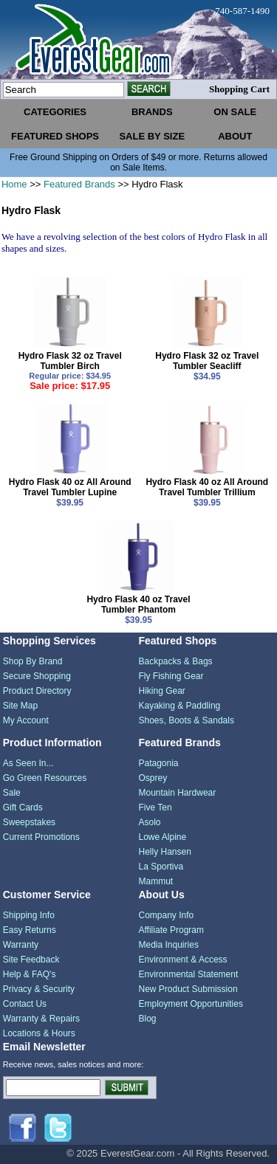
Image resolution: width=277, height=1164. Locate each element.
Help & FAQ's (29, 974)
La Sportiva (161, 866)
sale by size (152, 136)
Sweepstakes (29, 822)
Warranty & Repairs (41, 1018)
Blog (148, 1018)
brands (152, 111)
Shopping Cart (239, 88)
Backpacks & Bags (176, 661)
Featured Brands (79, 184)
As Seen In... (28, 763)
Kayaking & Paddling (180, 705)
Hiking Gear (162, 691)
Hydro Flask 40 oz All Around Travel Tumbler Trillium (207, 487)
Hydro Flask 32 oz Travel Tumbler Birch (70, 361)
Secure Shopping (37, 676)
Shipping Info (29, 915)
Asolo (150, 822)
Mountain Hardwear (177, 793)
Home (14, 184)
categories (55, 111)
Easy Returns (29, 930)
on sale (234, 111)
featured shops (55, 136)
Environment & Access (183, 959)
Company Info (166, 915)
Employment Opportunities (191, 1004)
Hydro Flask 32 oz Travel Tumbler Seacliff (207, 361)
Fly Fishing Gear (171, 676)
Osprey (153, 778)
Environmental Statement (189, 974)
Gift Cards (23, 807)
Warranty (20, 945)
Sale (12, 793)
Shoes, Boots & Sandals (186, 720)
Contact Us (25, 1004)
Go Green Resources (44, 778)
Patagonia (159, 763)
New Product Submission (188, 989)
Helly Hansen (165, 852)
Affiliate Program (171, 930)
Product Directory (37, 691)
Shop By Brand (33, 661)
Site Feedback (31, 959)
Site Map (20, 705)
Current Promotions (41, 837)
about (235, 136)
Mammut (156, 881)
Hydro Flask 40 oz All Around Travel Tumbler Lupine (70, 487)
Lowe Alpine (163, 837)
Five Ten (155, 807)
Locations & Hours (39, 1033)
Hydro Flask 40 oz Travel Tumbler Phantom (138, 604)
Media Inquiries (169, 945)
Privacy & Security (39, 989)
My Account (26, 720)
